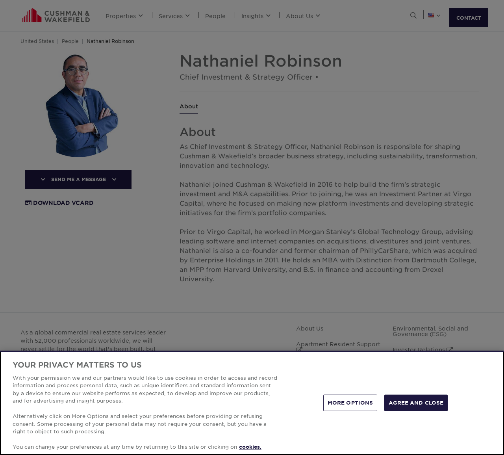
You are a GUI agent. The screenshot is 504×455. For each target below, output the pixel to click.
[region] (252, 403)
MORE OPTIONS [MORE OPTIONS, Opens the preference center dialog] (350, 402)
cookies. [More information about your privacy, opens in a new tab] (250, 447)
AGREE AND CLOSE (416, 402)
